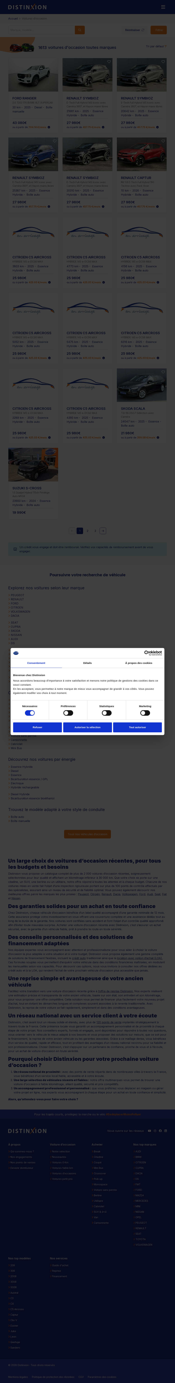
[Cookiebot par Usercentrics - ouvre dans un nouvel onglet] (147, 653)
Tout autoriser (137, 727)
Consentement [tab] (36, 662)
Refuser (37, 727)
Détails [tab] (87, 662)
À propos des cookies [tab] (138, 662)
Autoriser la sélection (88, 727)
